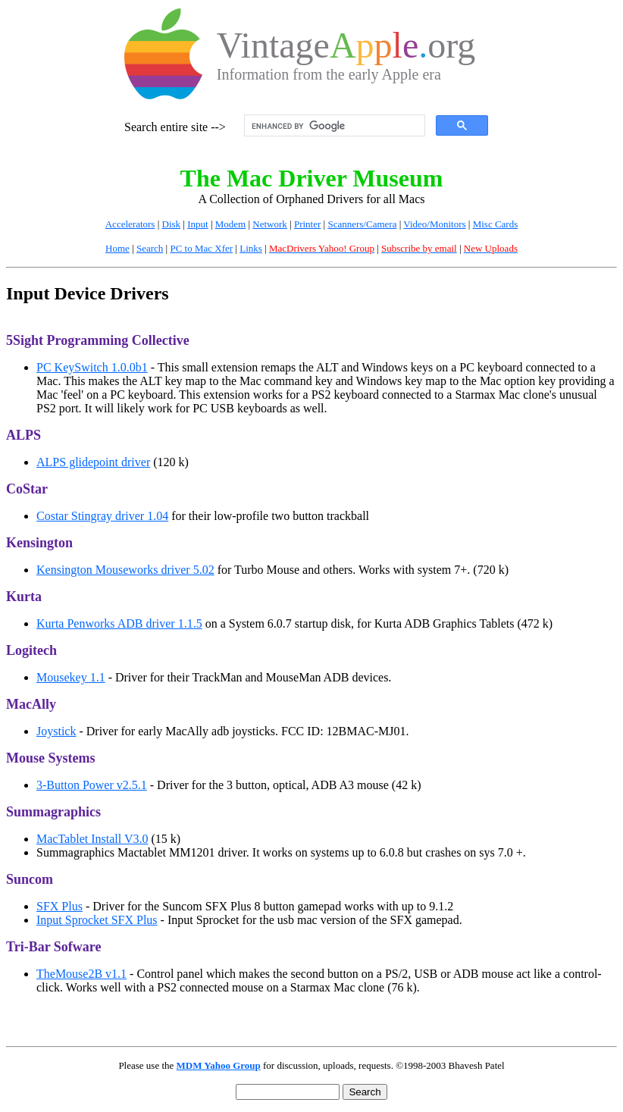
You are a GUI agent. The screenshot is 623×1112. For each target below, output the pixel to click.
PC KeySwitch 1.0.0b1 (92, 367)
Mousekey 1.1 (70, 677)
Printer (307, 224)
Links (250, 248)
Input (197, 224)
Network (269, 224)
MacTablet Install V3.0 (92, 838)
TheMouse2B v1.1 (81, 973)
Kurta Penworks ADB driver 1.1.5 (119, 623)
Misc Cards (495, 224)
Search (149, 248)
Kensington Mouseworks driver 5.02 (125, 569)
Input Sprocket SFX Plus (97, 919)
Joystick (56, 731)
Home (117, 248)
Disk (171, 224)
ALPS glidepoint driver (93, 462)
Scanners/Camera (361, 224)
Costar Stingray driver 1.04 (102, 515)
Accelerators (130, 224)
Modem (230, 224)
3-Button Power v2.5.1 (91, 784)
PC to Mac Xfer (201, 248)
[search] (333, 126)
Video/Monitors (434, 224)
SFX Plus (59, 906)
